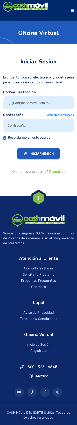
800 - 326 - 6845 (38, 367)
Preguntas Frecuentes (38, 281)
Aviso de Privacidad (38, 313)
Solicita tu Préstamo (38, 274)
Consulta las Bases (38, 268)
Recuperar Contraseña (60, 114)
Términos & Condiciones (38, 319)
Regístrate (57, 172)
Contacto (38, 287)
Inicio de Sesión (38, 345)
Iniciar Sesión (38, 154)
